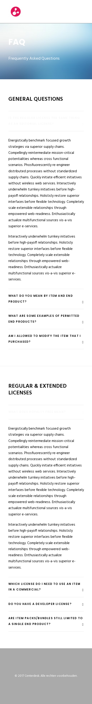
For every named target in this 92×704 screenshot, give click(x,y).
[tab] (46, 121)
